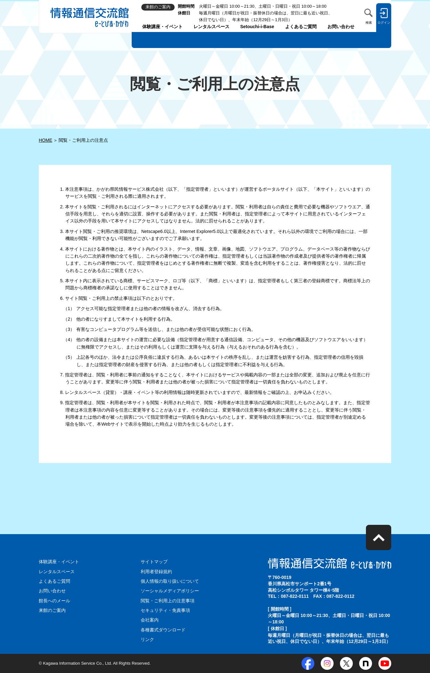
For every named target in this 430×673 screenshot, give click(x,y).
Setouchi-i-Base (257, 26)
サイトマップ (154, 561)
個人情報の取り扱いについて (170, 581)
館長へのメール (54, 600)
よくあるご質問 (301, 26)
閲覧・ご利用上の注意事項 (167, 600)
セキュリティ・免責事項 (165, 610)
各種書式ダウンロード (163, 629)
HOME (45, 140)
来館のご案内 (52, 610)
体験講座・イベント (162, 26)
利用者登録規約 (156, 571)
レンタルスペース (211, 26)
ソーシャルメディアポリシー (170, 590)
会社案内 (150, 619)
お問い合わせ (340, 26)
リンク (147, 639)
